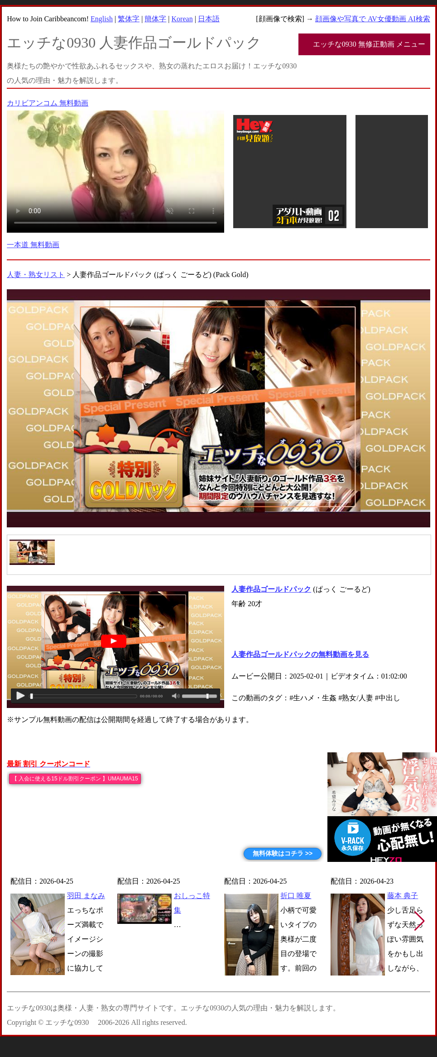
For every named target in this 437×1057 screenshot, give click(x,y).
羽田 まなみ (86, 895)
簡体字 (155, 19)
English (102, 19)
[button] (419, 921)
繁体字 (128, 19)
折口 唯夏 (295, 895)
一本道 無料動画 (33, 245)
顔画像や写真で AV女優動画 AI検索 (372, 19)
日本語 (209, 19)
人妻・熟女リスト (36, 274)
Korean (182, 19)
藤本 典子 (402, 895)
